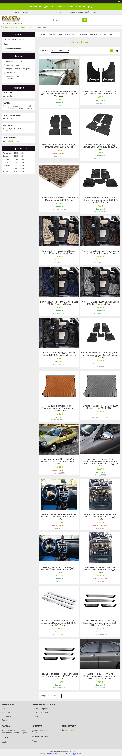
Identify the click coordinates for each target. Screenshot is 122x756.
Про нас (103, 35)
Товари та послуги (11, 27)
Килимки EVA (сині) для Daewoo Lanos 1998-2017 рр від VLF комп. (59, 303)
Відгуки (93, 35)
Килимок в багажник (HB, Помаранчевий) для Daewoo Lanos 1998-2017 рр (59, 408)
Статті (4, 720)
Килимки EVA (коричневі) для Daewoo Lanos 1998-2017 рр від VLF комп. (100, 252)
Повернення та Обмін (12, 49)
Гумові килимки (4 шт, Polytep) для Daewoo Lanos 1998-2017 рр (59, 146)
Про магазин (7, 716)
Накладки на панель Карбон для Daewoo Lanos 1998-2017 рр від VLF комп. (59, 569)
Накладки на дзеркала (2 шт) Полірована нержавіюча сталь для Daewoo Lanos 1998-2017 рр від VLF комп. (100, 462)
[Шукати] (84, 20)
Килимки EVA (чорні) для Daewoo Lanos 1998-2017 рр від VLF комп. (59, 354)
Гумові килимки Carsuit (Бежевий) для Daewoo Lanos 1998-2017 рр (59, 199)
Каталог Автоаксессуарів (14, 40)
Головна (41, 35)
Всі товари (6, 712)
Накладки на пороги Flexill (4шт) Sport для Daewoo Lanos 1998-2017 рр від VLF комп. (59, 676)
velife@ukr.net (13, 141)
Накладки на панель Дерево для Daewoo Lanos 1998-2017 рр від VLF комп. (100, 516)
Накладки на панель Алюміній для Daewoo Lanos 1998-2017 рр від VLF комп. (59, 516)
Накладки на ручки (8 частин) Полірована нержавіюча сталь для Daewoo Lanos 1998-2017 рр (100, 676)
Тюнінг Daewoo (27, 27)
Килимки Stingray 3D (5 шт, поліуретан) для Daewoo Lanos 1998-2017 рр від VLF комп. (100, 355)
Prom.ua (72, 751)
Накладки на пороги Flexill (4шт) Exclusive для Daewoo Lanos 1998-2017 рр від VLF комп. (100, 623)
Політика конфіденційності (73, 754)
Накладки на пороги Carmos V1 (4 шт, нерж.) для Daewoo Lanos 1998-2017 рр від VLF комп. (59, 623)
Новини (83, 35)
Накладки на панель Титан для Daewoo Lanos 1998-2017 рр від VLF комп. (100, 569)
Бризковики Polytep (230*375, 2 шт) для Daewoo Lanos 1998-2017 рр (100, 92)
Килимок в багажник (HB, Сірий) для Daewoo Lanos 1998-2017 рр (100, 407)
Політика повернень (40, 709)
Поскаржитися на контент (54, 754)
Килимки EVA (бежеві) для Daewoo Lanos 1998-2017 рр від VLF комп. (59, 252)
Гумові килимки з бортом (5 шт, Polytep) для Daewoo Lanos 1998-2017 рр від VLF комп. (100, 200)
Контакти (52, 35)
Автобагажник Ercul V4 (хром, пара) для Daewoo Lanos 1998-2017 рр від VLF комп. (59, 93)
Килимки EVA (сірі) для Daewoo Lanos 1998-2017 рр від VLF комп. (100, 303)
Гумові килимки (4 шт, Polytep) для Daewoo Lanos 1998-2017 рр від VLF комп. (100, 147)
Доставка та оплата (68, 35)
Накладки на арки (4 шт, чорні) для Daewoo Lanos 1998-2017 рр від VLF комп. (59, 461)
